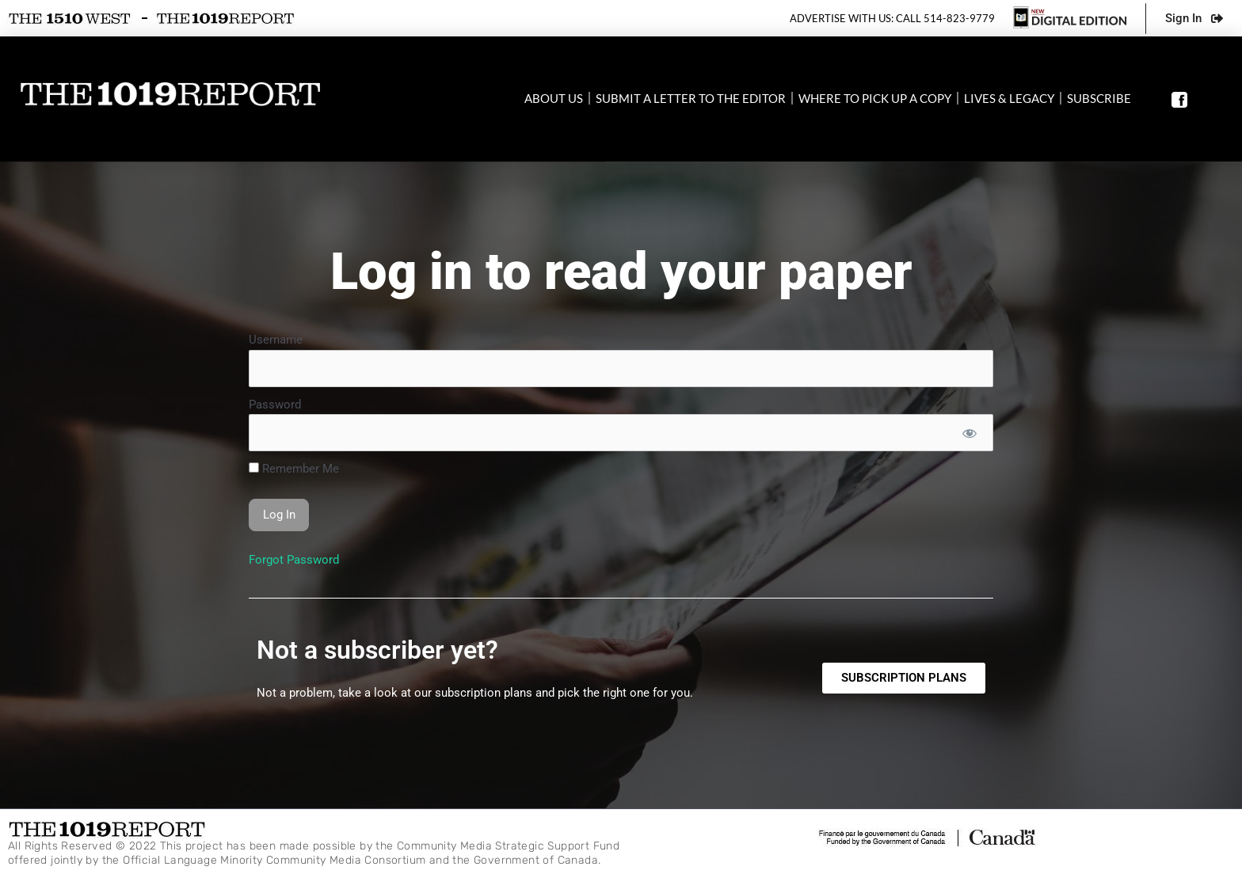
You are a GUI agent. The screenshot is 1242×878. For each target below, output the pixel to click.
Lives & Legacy (1009, 98)
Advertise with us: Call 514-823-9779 (892, 18)
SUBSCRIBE (1099, 98)
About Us (553, 98)
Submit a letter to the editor (691, 98)
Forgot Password (294, 560)
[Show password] (969, 432)
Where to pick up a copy (874, 98)
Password (275, 404)
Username (276, 340)
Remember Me (294, 469)
